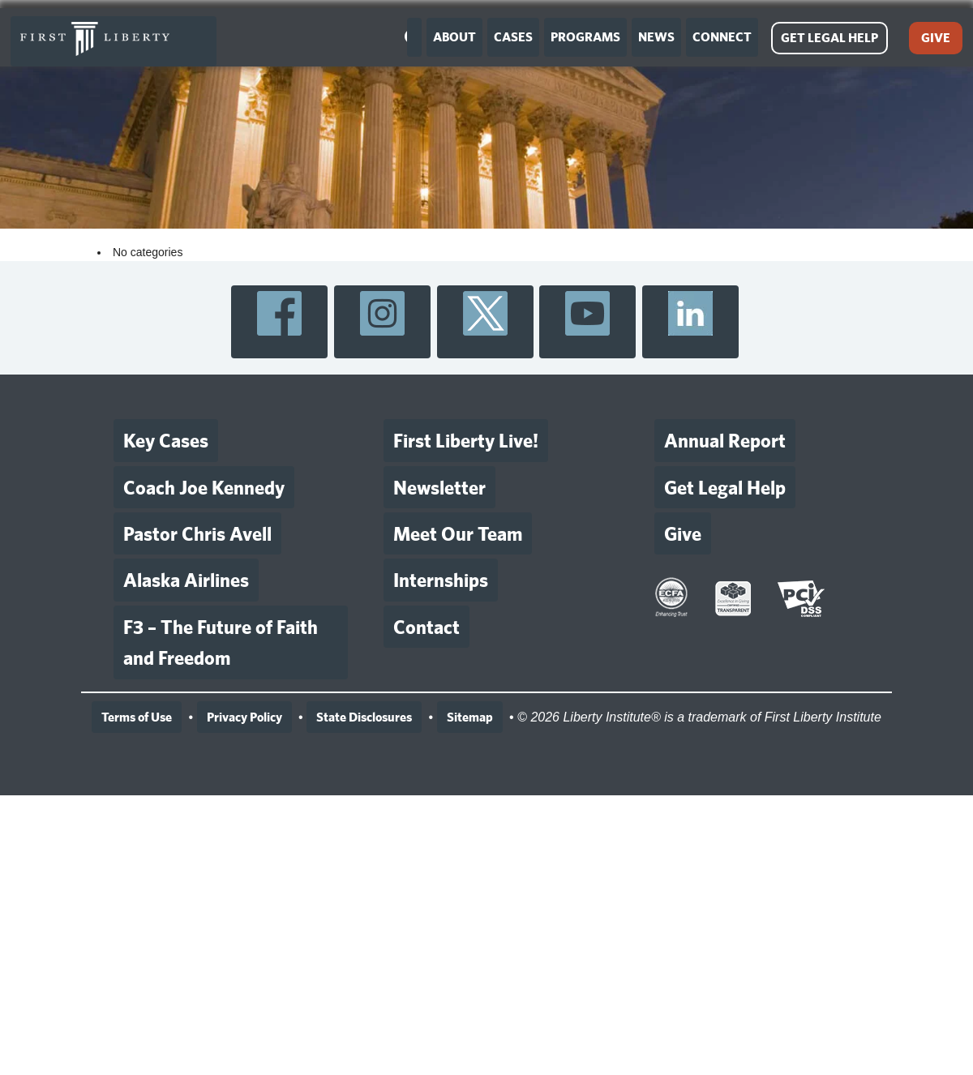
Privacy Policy (244, 717)
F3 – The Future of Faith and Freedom (220, 642)
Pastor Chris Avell (197, 533)
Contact (426, 626)
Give (682, 533)
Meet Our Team (457, 533)
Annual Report (725, 440)
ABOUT (454, 37)
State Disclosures (364, 717)
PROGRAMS (585, 37)
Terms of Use (136, 717)
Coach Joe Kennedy (204, 487)
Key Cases (165, 440)
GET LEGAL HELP (829, 37)
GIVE (935, 37)
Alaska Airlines (186, 579)
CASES (513, 37)
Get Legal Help (725, 487)
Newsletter (439, 487)
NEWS (656, 37)
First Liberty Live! (465, 440)
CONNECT (722, 37)
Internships (440, 579)
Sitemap (470, 717)
